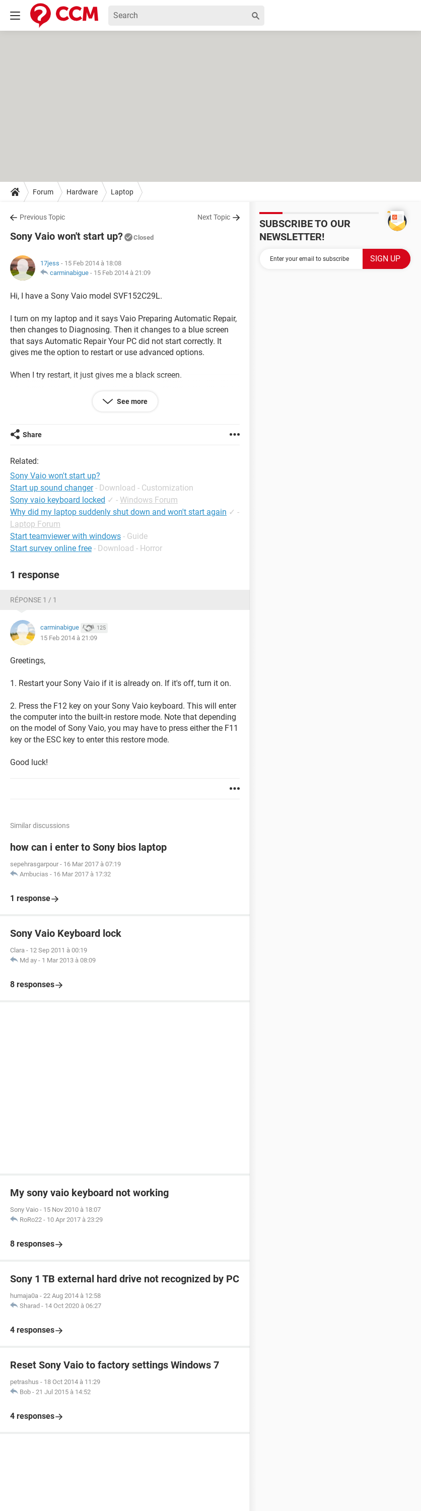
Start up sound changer (51, 488)
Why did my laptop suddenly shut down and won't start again (118, 512)
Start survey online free (51, 548)
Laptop (122, 192)
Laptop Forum (35, 524)
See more (131, 401)
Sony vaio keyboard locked (57, 500)
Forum (43, 192)
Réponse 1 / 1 (33, 600)
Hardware (82, 192)
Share (32, 435)
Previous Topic (42, 217)
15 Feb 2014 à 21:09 (122, 273)
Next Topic (213, 217)
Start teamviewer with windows (65, 536)
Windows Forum (149, 500)
